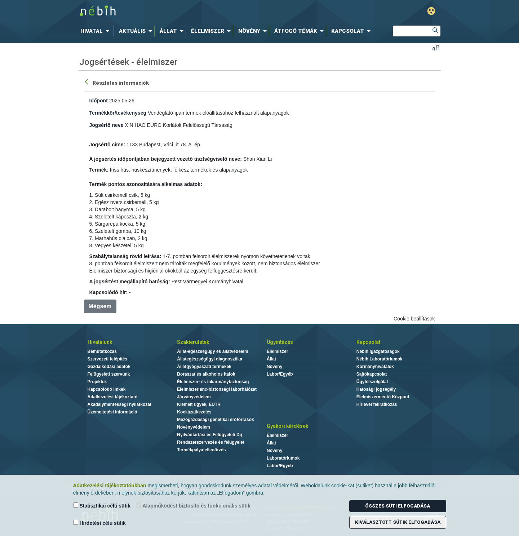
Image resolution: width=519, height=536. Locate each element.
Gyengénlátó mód (431, 11)
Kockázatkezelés (194, 412)
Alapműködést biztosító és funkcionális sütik (193, 505)
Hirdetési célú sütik (99, 523)
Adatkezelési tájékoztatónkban (109, 485)
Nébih (183, 11)
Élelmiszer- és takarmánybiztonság (213, 381)
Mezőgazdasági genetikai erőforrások (215, 419)
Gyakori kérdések (287, 426)
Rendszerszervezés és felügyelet (210, 442)
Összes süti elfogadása (397, 506)
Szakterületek (193, 342)
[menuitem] (96, 31)
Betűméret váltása (435, 47)
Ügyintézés (280, 342)
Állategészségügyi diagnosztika (209, 359)
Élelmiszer (277, 351)
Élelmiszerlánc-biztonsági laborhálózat (217, 389)
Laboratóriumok (283, 458)
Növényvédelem (193, 427)
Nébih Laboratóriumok (379, 359)
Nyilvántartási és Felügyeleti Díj (209, 434)
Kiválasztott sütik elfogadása (397, 522)
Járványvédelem (193, 396)
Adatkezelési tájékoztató (113, 396)
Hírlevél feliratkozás (376, 404)
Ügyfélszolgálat (372, 381)
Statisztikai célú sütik (102, 505)
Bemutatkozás (102, 351)
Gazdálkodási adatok (109, 366)
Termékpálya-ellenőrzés (201, 449)
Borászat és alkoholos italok (206, 374)
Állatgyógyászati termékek (204, 366)
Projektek (97, 381)
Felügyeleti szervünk (109, 374)
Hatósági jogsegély (376, 389)
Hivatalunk (100, 342)
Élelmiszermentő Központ (382, 396)
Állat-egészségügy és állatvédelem (212, 351)
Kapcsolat (368, 342)
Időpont (98, 100)
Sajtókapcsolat (371, 374)
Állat (271, 359)
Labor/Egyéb (280, 374)
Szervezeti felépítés (108, 359)
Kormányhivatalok (375, 366)
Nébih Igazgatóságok (378, 351)
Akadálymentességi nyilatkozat (119, 404)
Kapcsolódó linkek (107, 389)
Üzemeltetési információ (112, 412)
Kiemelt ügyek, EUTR (199, 404)
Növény (274, 366)
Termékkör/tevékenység (118, 113)
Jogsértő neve (106, 125)
